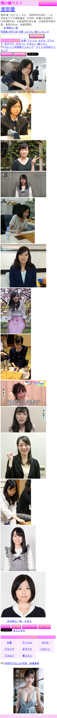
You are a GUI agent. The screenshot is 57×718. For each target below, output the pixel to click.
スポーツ (20, 44)
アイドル (32, 40)
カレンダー (30, 626)
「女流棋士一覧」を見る (18, 621)
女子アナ (9, 44)
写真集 (4, 31)
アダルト (31, 44)
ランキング (48, 2)
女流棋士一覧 (11, 27)
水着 (21, 31)
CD (16, 31)
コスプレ (29, 31)
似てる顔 (19, 54)
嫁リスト (42, 2)
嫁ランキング (42, 31)
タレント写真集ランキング (19, 47)
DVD (11, 31)
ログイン (53, 2)
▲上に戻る (19, 630)
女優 (23, 40)
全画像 (16, 626)
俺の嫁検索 (37, 36)
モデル (42, 40)
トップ (6, 626)
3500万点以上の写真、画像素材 (22, 663)
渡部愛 (8, 9)
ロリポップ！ (41, 716)
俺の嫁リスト (11, 3)
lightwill (25, 716)
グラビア (9, 649)
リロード (6, 54)
